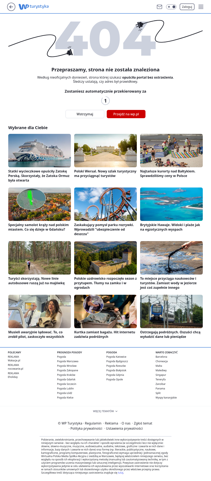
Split (158, 393)
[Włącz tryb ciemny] (171, 6)
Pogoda (61, 356)
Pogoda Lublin (65, 388)
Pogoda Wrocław (66, 366)
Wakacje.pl (14, 360)
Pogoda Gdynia (115, 375)
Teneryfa (161, 379)
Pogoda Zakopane (67, 370)
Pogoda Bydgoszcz (117, 361)
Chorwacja (162, 361)
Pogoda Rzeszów (116, 366)
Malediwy (161, 370)
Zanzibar (161, 384)
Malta (159, 366)
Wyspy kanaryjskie (166, 397)
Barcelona (161, 356)
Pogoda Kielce (65, 397)
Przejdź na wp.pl (126, 114)
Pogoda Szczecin (66, 384)
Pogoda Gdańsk (66, 379)
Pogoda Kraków (66, 375)
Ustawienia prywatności (123, 428)
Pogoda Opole (114, 379)
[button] (201, 7)
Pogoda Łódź (64, 393)
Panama (160, 388)
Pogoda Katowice (116, 356)
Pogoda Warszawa (67, 361)
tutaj (120, 472)
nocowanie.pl (15, 368)
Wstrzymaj (85, 114)
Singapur (161, 375)
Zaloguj (187, 7)
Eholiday (13, 377)
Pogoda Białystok (116, 370)
